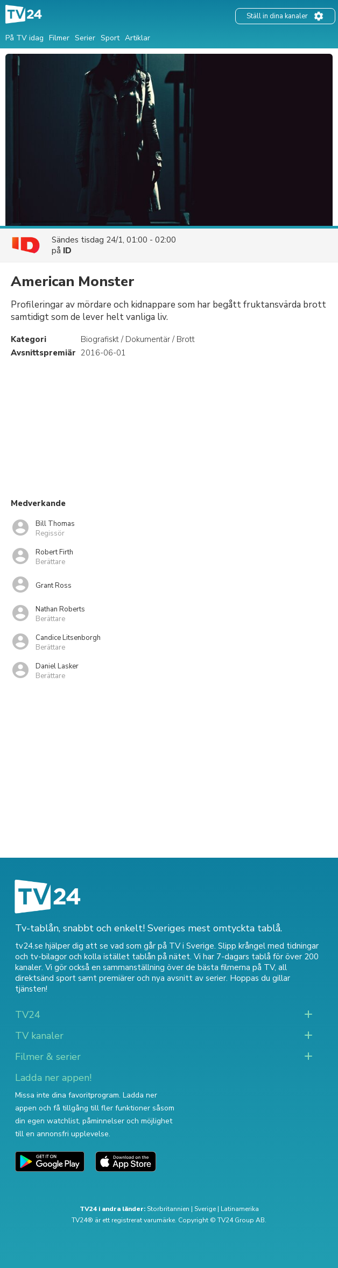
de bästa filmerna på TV (230, 967)
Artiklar (137, 38)
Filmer (59, 38)
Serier (85, 38)
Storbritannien (168, 1209)
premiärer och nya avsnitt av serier (162, 978)
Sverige (205, 1209)
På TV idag (24, 38)
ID (67, 250)
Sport (110, 38)
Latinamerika (240, 1209)
